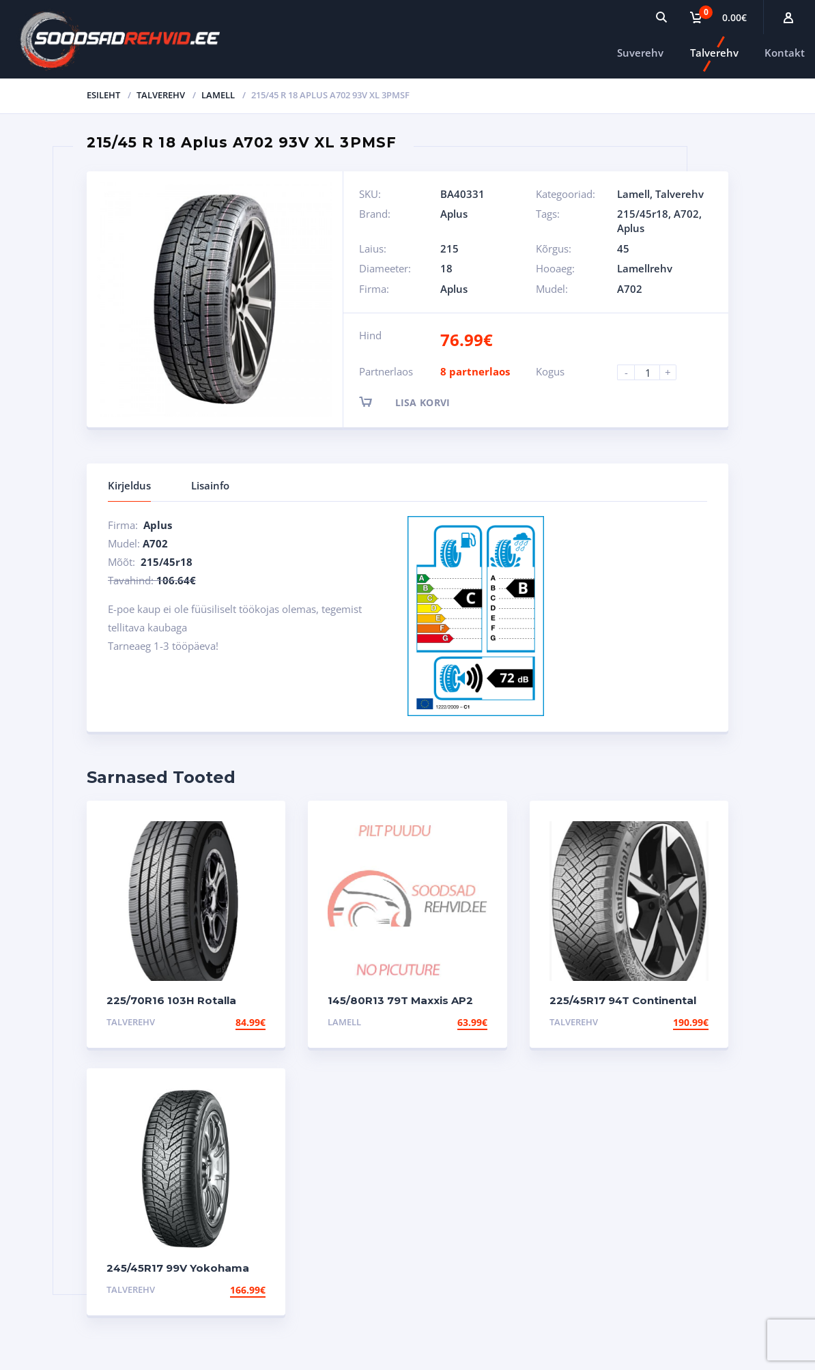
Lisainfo (210, 485)
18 (446, 268)
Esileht (103, 95)
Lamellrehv (644, 268)
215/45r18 (642, 213)
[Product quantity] (652, 372)
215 (449, 248)
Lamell (218, 95)
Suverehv (640, 52)
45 (623, 248)
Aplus (454, 213)
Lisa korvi (417, 402)
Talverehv (714, 52)
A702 (686, 213)
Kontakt (784, 52)
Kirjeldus (129, 485)
